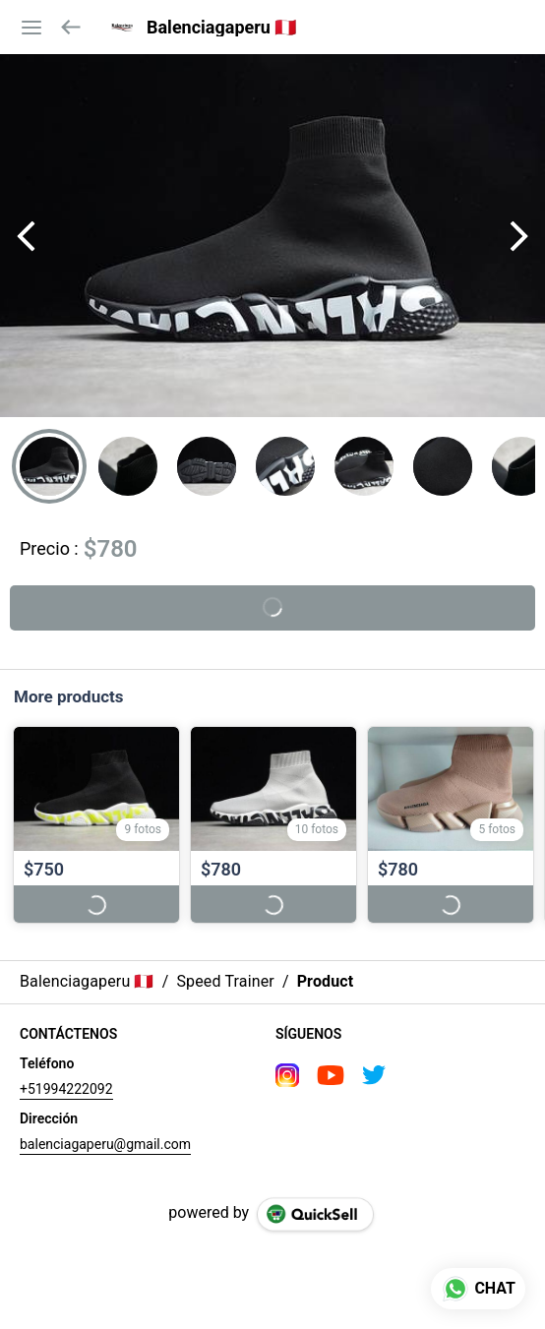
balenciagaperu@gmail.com (105, 1144)
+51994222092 (66, 1089)
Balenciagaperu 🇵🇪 (221, 27)
